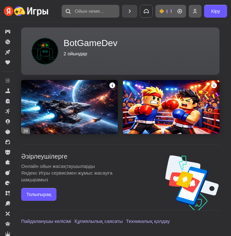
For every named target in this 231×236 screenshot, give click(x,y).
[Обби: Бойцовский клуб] (171, 107)
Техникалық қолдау (148, 221)
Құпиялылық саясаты (98, 221)
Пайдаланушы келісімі (46, 221)
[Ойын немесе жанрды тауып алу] (90, 11)
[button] (90, 11)
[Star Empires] (69, 107)
